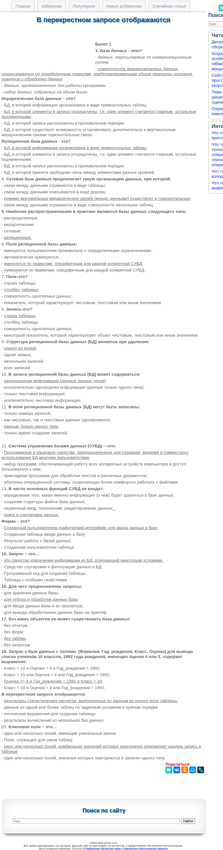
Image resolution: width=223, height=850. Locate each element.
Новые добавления (124, 6)
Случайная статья (169, 6)
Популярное (84, 6)
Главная (23, 6)
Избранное (52, 6)
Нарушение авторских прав (103, 848)
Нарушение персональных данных (146, 848)
